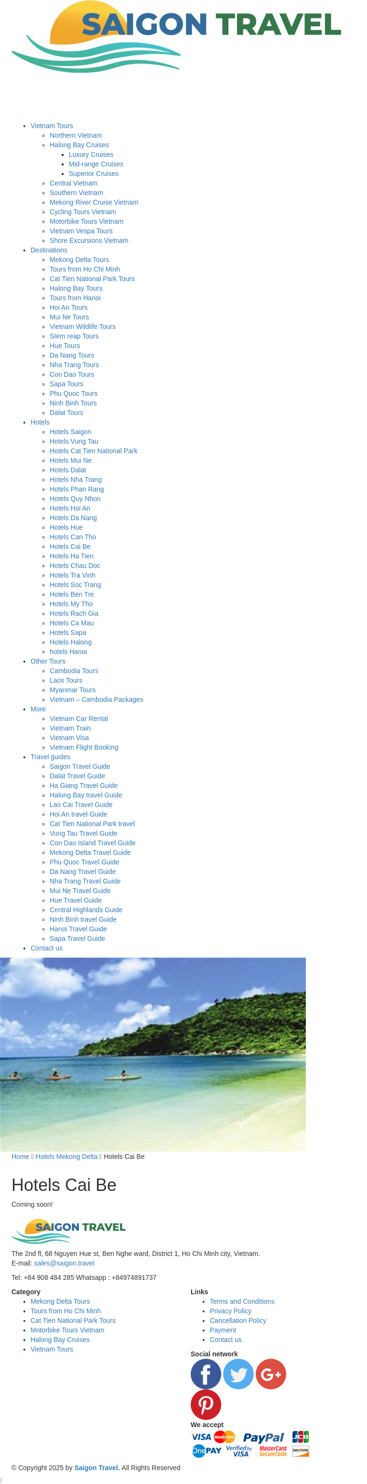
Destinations (49, 250)
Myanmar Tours (73, 690)
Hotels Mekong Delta (66, 1156)
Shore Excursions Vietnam (89, 240)
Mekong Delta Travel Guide (90, 852)
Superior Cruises (94, 173)
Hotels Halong (71, 642)
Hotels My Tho (71, 604)
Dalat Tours (67, 412)
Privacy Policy (230, 1311)
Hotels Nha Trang (76, 479)
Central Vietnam (73, 183)
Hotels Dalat (68, 470)
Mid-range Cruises (96, 164)
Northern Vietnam (76, 135)
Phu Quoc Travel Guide (84, 862)
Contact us (47, 948)
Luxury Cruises (91, 154)
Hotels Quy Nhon (75, 498)
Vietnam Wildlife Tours (83, 326)
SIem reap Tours (74, 336)
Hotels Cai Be (70, 546)
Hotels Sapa (68, 632)
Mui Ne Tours (69, 317)
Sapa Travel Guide (77, 938)
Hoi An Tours (68, 307)
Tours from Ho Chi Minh (85, 269)
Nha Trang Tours (74, 365)
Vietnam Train (70, 728)
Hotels (40, 422)
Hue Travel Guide (76, 900)
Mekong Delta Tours (79, 259)
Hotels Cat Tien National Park (94, 451)
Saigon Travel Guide (80, 766)
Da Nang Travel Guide (83, 871)
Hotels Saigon (70, 432)
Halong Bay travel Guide (86, 795)
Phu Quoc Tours (73, 393)
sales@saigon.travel (64, 1263)
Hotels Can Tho (73, 537)
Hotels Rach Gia (74, 613)
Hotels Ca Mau (72, 623)
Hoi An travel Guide (79, 814)
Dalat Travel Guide (77, 776)
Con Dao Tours (72, 374)
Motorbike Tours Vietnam (86, 221)
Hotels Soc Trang (75, 585)
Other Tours (48, 661)
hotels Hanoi (68, 651)
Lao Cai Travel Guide (81, 804)
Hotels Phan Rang (77, 489)
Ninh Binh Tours (73, 403)
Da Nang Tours (72, 355)
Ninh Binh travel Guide (83, 919)
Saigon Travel (96, 1468)
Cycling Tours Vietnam (83, 212)
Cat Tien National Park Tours (92, 279)
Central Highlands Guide (86, 910)
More (38, 709)
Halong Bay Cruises (79, 145)
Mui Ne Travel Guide (80, 891)
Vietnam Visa (69, 738)
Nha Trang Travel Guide (85, 881)
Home (20, 1156)
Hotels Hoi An (70, 508)
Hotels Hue (66, 527)
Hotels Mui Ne (71, 460)
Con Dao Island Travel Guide (93, 843)
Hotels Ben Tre (72, 594)
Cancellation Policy (238, 1320)
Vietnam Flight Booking (84, 747)
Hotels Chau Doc (75, 565)
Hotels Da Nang (73, 518)
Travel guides (51, 757)
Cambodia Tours (74, 671)
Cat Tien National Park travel (92, 824)
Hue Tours (65, 345)
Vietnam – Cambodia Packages (96, 699)
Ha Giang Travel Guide (84, 785)
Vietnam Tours (52, 126)
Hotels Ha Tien (72, 556)
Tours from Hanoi (75, 298)
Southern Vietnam (76, 192)
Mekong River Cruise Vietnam (94, 202)
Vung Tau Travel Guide (84, 833)
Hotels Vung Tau (74, 441)
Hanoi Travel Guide (78, 929)
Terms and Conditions (242, 1301)
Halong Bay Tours (76, 288)
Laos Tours (66, 680)
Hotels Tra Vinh (72, 575)
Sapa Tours (67, 384)
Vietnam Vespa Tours (81, 231)
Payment (223, 1330)
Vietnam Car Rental (79, 718)
